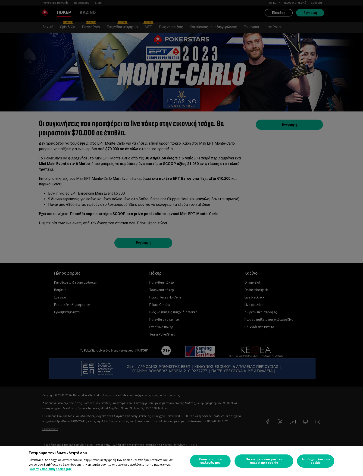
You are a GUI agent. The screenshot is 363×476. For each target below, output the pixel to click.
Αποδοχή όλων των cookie (316, 461)
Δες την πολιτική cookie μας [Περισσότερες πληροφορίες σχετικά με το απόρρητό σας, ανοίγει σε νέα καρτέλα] (51, 469)
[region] (181, 461)
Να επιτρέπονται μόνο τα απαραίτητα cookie (264, 461)
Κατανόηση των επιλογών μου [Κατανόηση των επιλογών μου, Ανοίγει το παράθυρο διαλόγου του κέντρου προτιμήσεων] (210, 461)
